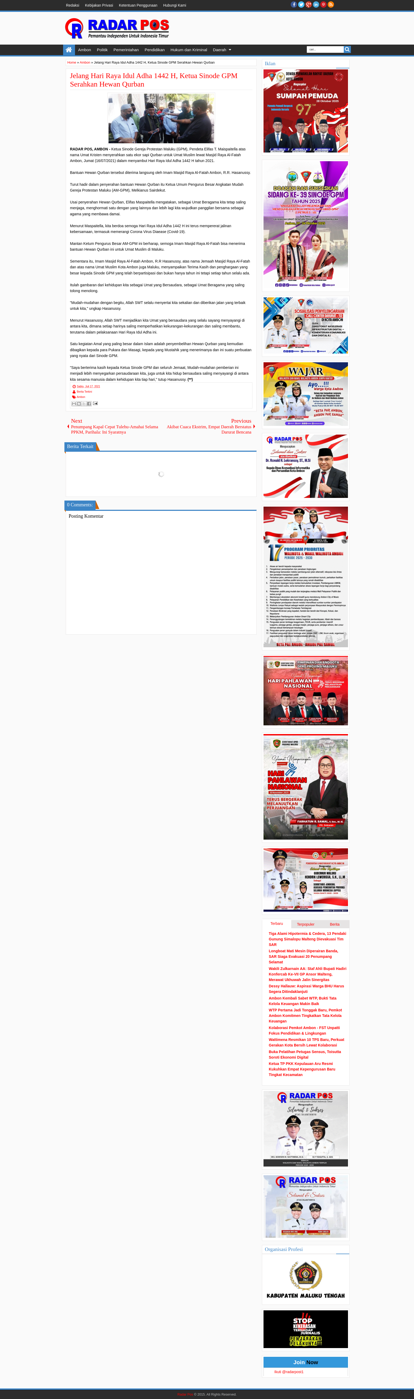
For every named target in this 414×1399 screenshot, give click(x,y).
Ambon (84, 49)
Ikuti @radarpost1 (289, 1372)
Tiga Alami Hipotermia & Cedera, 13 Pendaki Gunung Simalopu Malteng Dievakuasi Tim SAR (307, 939)
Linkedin (316, 4)
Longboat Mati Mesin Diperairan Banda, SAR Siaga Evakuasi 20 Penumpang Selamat (303, 956)
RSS (331, 4)
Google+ (308, 4)
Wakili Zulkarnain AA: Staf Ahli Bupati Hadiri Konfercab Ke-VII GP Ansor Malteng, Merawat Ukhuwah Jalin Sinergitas (307, 974)
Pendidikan (155, 49)
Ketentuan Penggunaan (138, 5)
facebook (294, 4)
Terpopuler (305, 924)
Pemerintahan (126, 49)
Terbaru (276, 923)
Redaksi (72, 5)
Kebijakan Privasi (99, 5)
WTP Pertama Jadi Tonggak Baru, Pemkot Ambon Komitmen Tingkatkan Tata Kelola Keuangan (305, 1015)
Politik (102, 49)
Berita (335, 924)
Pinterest (323, 4)
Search (347, 49)
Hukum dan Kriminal (189, 49)
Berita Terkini (84, 391)
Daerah (219, 49)
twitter (301, 4)
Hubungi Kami (174, 5)
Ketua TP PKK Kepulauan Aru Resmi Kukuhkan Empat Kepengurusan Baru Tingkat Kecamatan (302, 1069)
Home (69, 50)
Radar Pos (185, 1394)
